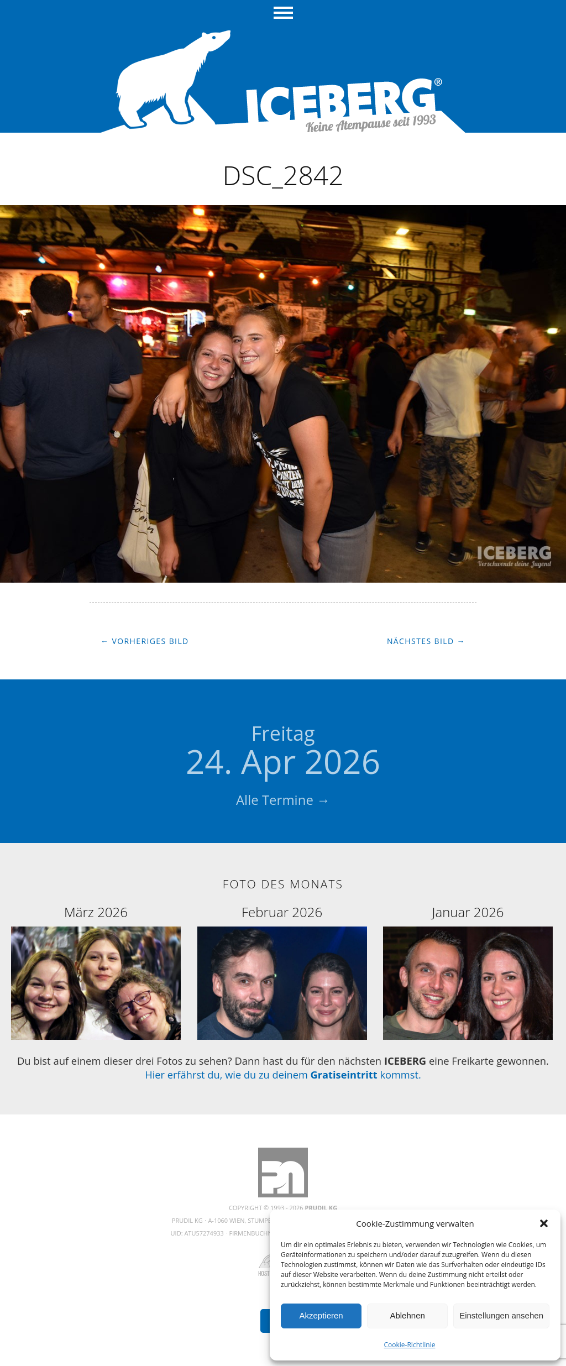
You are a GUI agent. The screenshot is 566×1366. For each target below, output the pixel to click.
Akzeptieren (321, 1315)
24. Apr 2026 (283, 752)
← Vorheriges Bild (145, 641)
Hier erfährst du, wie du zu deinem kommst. (283, 1074)
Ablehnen (407, 1315)
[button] (543, 1223)
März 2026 (96, 912)
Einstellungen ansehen (501, 1315)
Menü (283, 14)
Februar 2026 (282, 912)
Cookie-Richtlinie (410, 1344)
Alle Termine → (283, 800)
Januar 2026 (468, 912)
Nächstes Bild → (426, 641)
